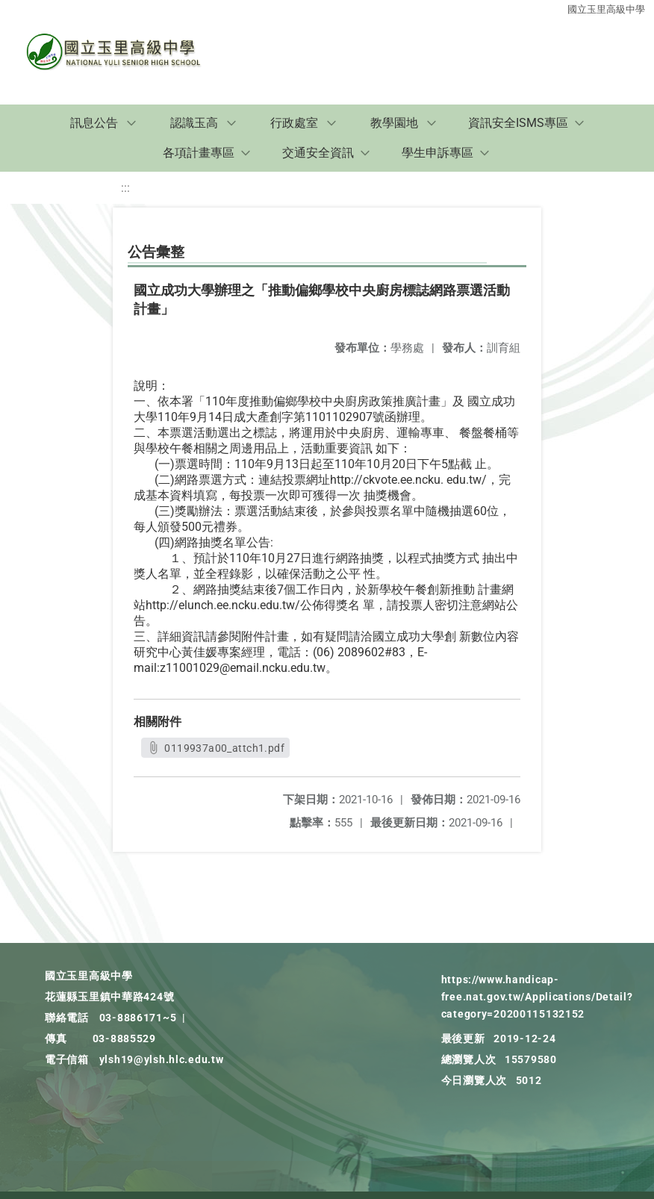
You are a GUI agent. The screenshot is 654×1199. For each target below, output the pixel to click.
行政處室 (294, 123)
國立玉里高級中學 (606, 9)
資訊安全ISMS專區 (518, 123)
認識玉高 (194, 123)
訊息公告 (94, 123)
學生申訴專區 (437, 153)
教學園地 (394, 123)
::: (125, 188)
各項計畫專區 (198, 153)
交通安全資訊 (318, 153)
